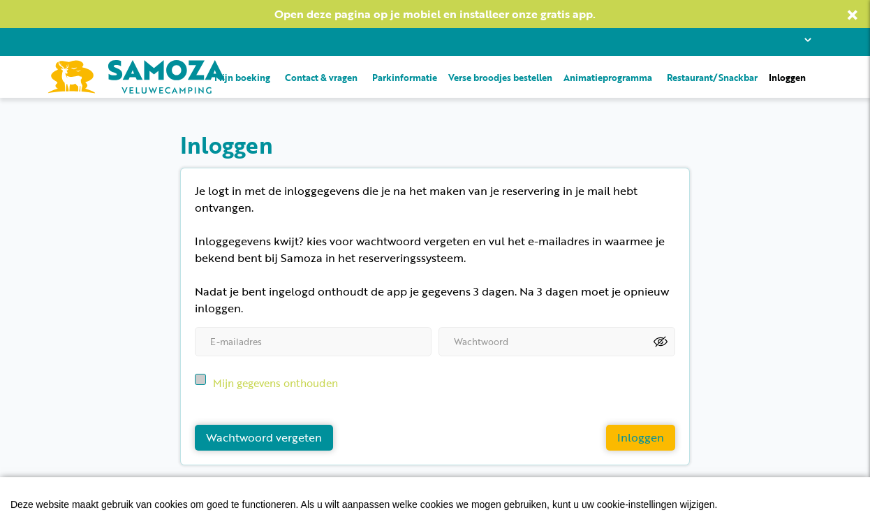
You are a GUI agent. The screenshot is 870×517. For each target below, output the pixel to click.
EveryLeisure (784, 501)
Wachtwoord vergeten (264, 431)
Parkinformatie (404, 77)
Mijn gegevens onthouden (275, 376)
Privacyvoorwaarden (100, 501)
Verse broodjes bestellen (500, 77)
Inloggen (787, 77)
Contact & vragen (321, 77)
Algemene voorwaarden (228, 501)
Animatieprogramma (607, 77)
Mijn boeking (242, 77)
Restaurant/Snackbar (712, 77)
